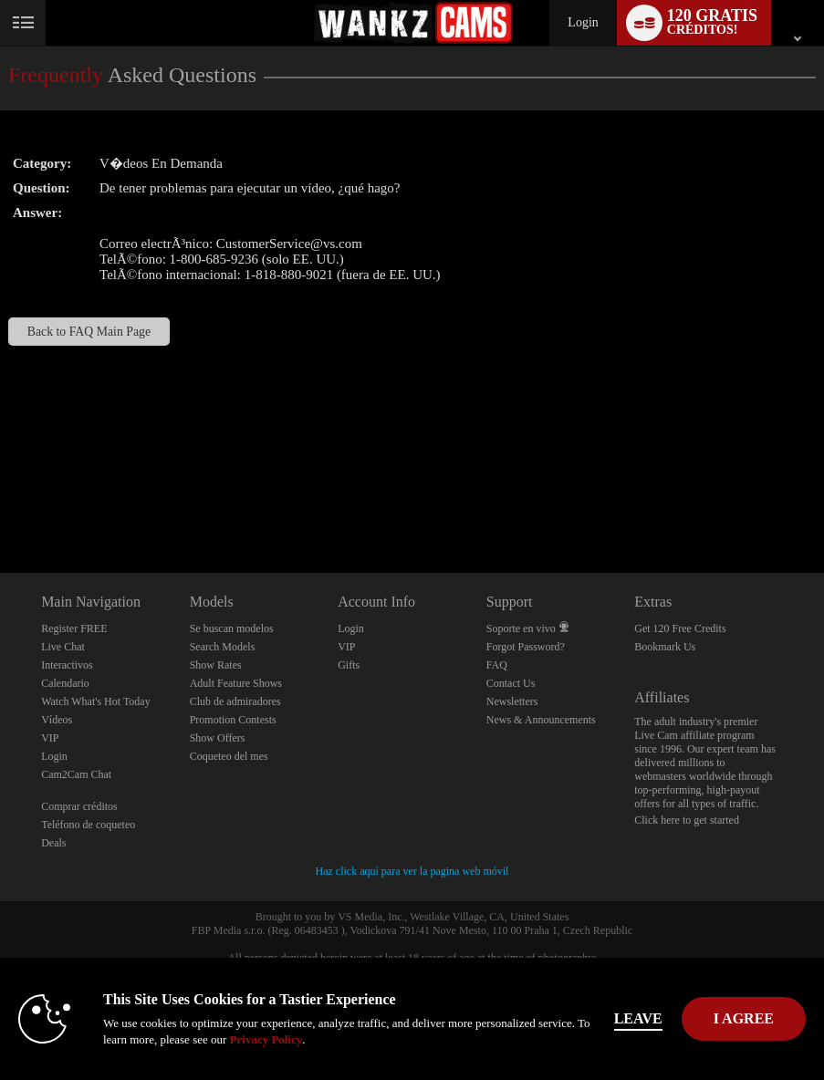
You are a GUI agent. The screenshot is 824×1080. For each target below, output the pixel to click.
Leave (638, 1018)
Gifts (349, 665)
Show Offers (217, 738)
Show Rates (216, 665)
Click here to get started (686, 820)
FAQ (496, 665)
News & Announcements (541, 719)
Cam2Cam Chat (76, 774)
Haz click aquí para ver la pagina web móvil (412, 871)
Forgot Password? (525, 646)
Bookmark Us (664, 646)
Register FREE (74, 628)
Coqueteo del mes (229, 756)
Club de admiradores (235, 701)
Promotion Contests (233, 719)
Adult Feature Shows (236, 683)
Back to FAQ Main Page (89, 331)
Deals (53, 842)
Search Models (223, 646)
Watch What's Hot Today (96, 701)
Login (583, 22)
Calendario (65, 683)
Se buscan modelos (232, 628)
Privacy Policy (266, 1039)
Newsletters (512, 701)
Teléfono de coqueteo (88, 824)
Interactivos (67, 665)
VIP (49, 738)
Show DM (0, 504)
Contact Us (511, 683)
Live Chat (63, 646)
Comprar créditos (79, 806)
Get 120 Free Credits (679, 628)
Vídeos (56, 719)
